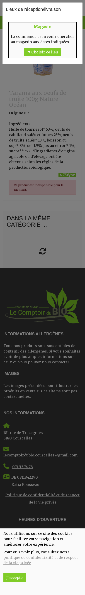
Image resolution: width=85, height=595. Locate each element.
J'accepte (14, 577)
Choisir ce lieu (42, 52)
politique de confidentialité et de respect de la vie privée (40, 560)
